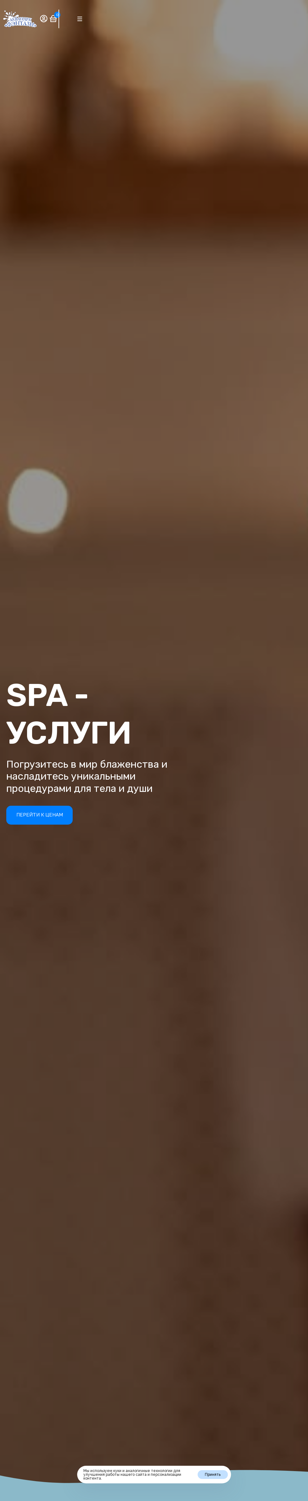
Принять (213, 1474)
